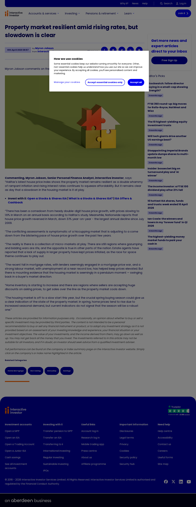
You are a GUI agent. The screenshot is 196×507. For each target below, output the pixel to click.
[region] (99, 71)
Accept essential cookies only (105, 82)
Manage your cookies (67, 82)
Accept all (136, 82)
